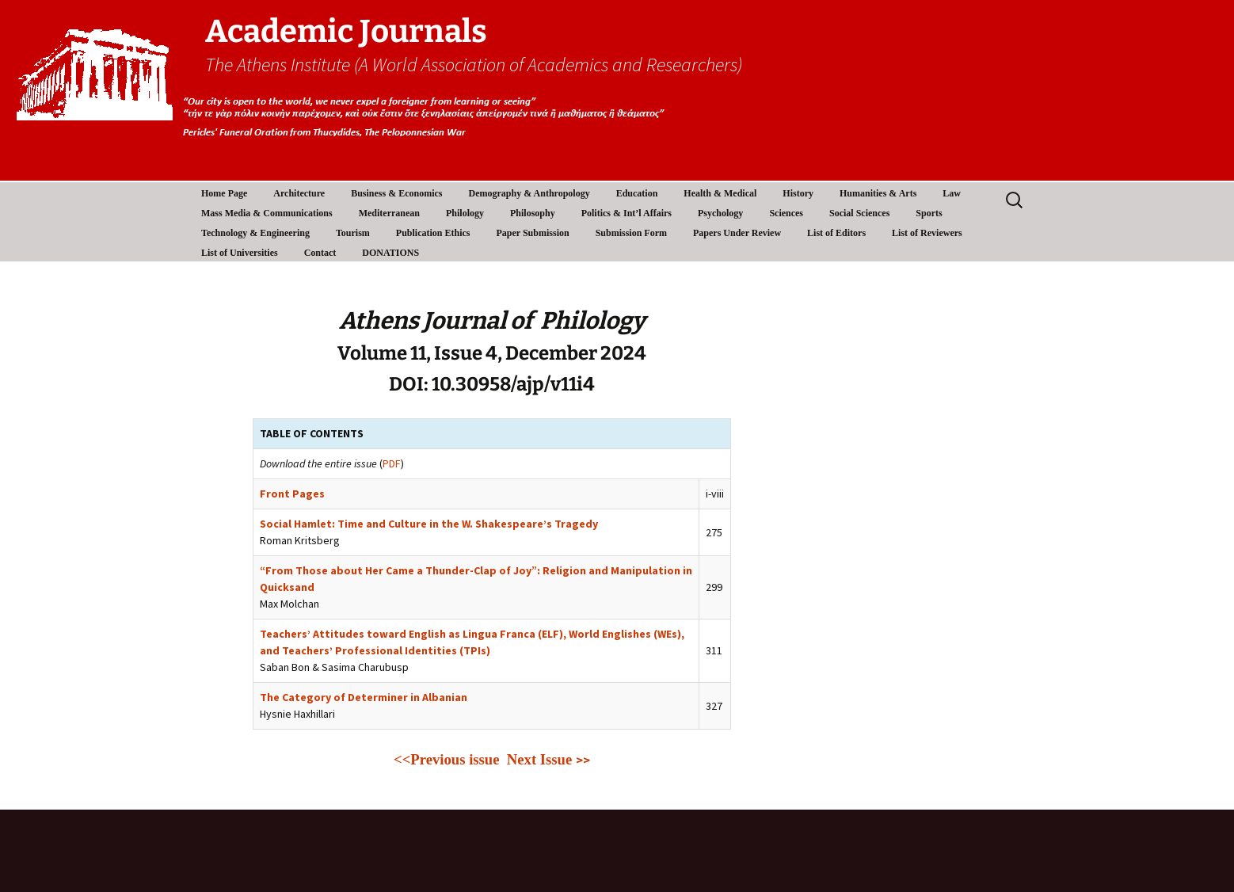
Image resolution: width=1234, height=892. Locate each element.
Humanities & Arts (878, 193)
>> (583, 760)
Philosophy (532, 213)
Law (952, 193)
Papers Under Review (737, 232)
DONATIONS (390, 252)
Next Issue (541, 759)
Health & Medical (720, 193)
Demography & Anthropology (529, 193)
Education (637, 193)
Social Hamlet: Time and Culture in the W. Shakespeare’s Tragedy (429, 524)
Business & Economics (396, 193)
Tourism (353, 232)
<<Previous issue (446, 759)
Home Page (224, 193)
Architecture (299, 193)
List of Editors (836, 232)
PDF (392, 463)
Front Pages (292, 493)
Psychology (720, 213)
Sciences (786, 213)
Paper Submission (533, 232)
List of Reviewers (927, 232)
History (798, 193)
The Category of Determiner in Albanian (363, 697)
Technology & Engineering (255, 232)
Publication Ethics (433, 232)
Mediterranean (389, 213)
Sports (929, 213)
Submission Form (631, 232)
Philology (465, 213)
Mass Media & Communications (267, 213)
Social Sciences (859, 213)
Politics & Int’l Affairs (626, 213)
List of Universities (239, 252)
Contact (320, 252)
